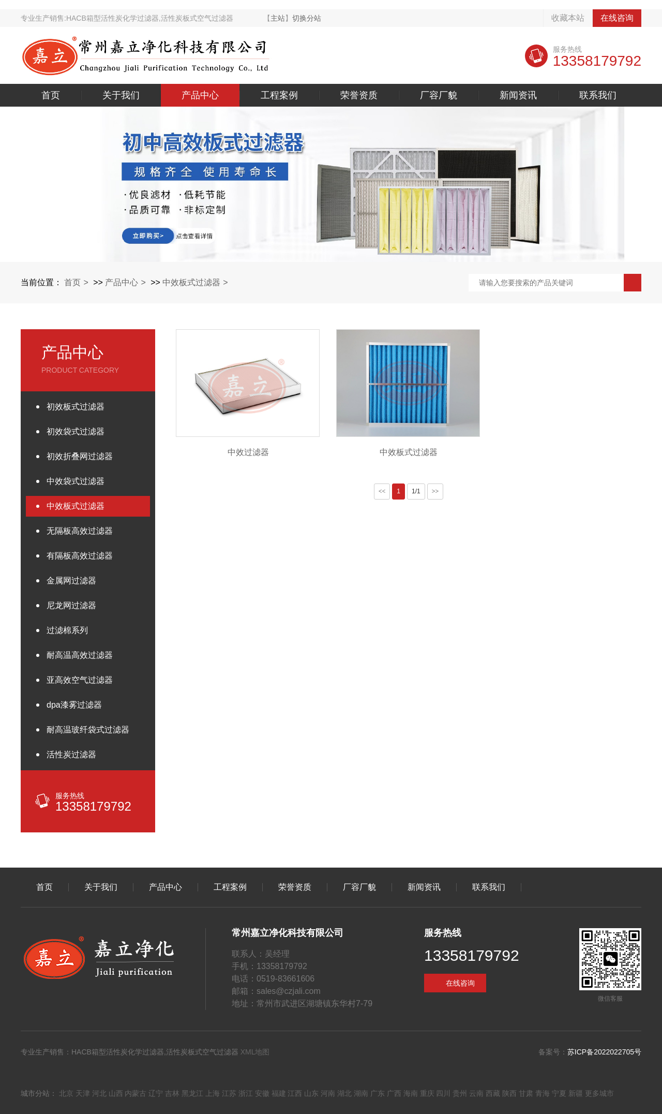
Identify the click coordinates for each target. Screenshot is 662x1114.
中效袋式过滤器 (75, 481)
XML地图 (255, 1052)
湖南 (361, 1093)
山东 (311, 1093)
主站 (277, 18)
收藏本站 (567, 17)
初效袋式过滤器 (75, 431)
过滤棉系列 (67, 630)
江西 (295, 1093)
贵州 (460, 1093)
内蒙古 (135, 1093)
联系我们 (597, 95)
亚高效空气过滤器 (80, 680)
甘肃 (526, 1093)
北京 (66, 1093)
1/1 (416, 491)
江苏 (229, 1093)
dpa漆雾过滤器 (74, 704)
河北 (99, 1093)
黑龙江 (192, 1093)
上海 (212, 1093)
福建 (279, 1093)
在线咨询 (617, 17)
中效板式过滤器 (191, 282)
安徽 (262, 1093)
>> (435, 491)
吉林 (172, 1093)
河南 (328, 1093)
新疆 (575, 1093)
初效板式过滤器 (75, 406)
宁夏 (559, 1093)
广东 (377, 1093)
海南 (410, 1093)
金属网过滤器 (71, 580)
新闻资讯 (518, 95)
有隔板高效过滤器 (80, 555)
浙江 (245, 1093)
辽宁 (155, 1093)
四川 (443, 1093)
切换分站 (306, 18)
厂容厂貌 (438, 95)
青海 (542, 1093)
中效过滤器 (248, 452)
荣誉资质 (359, 95)
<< (382, 491)
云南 (476, 1093)
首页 (50, 95)
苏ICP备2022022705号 (604, 1052)
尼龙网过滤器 (71, 605)
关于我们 (121, 95)
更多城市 (599, 1093)
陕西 (509, 1093)
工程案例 (279, 95)
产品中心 (200, 95)
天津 (83, 1093)
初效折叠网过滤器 (80, 456)
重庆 (427, 1093)
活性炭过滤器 (71, 754)
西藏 (493, 1093)
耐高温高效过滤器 (80, 655)
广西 (394, 1093)
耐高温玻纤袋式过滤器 (88, 729)
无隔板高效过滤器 (80, 530)
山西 (116, 1093)
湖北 (344, 1093)
